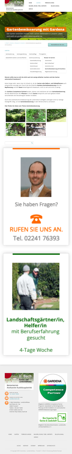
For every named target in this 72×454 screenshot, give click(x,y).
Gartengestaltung (22, 54)
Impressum (41, 445)
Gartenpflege (32, 54)
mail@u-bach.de (14, 399)
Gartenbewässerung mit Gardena (55, 69)
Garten (38, 2)
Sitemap (33, 445)
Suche (19, 445)
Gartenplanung (10, 54)
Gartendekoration (35, 69)
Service (31, 9)
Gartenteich (48, 60)
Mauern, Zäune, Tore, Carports (37, 6)
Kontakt (25, 445)
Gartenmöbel (33, 63)
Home (30, 2)
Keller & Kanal (55, 6)
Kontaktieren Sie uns (57, 44)
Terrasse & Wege (49, 2)
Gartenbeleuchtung (35, 60)
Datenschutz (51, 445)
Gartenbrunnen (49, 66)
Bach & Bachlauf (49, 63)
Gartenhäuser (34, 66)
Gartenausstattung (34, 58)
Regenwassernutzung (51, 71)
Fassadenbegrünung (35, 71)
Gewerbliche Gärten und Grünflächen (16, 58)
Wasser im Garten (20, 43)
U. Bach (7, 43)
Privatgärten (42, 54)
